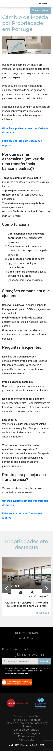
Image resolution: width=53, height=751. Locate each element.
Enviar (44, 661)
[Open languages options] (44, 4)
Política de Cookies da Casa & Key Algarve (26, 725)
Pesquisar (40, 10)
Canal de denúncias (26, 729)
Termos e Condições (26, 716)
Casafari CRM (38, 745)
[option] (26, 588)
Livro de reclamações (26, 733)
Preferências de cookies (17, 649)
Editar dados (26, 736)
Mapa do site (26, 739)
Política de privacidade (26, 719)
